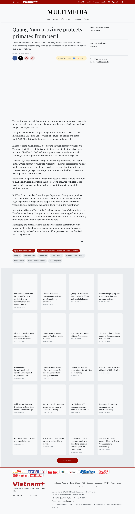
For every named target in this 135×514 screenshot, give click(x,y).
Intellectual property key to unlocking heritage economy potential (109, 296)
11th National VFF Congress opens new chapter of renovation (80, 407)
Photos (48, 19)
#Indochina (43, 255)
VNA (107, 483)
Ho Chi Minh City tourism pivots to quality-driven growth (53, 441)
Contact (94, 487)
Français (96, 2)
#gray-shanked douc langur (24, 250)
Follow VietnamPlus (65, 58)
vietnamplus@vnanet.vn (65, 501)
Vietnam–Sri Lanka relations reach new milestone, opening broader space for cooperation (79, 443)
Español (103, 2)
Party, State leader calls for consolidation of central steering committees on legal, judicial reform (23, 299)
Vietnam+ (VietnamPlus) (30, 2)
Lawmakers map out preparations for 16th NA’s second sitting (81, 370)
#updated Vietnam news (75, 255)
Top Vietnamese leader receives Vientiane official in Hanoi (53, 336)
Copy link (32, 58)
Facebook (14, 58)
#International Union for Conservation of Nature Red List (58, 250)
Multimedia (67, 11)
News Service (116, 483)
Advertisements (83, 487)
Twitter (20, 58)
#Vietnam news (56, 255)
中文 (109, 2)
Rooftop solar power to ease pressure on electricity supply (108, 407)
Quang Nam (55, 260)
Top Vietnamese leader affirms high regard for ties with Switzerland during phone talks (52, 371)
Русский (115, 2)
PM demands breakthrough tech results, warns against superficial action (23, 371)
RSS (83, 483)
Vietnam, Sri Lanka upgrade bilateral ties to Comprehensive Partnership (109, 442)
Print (26, 58)
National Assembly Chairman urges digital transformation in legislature (52, 297)
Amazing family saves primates (98, 44)
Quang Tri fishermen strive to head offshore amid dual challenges (80, 296)
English (89, 2)
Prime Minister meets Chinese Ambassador (80, 334)
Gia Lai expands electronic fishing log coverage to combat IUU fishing (53, 407)
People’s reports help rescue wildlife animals (99, 60)
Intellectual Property (61, 483)
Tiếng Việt (81, 2)
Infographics (65, 19)
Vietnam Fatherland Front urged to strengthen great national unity (110, 336)
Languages (99, 483)
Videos (55, 19)
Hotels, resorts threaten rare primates (99, 28)
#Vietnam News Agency (36, 260)
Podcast (86, 19)
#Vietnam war (29, 255)
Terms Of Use (75, 483)
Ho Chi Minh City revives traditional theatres (24, 439)
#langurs (17, 255)
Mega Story (77, 19)
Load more (67, 460)
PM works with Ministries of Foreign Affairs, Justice (109, 368)
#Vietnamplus (19, 260)
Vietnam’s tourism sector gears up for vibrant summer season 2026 (24, 336)
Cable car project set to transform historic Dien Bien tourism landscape (24, 407)
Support (90, 483)
